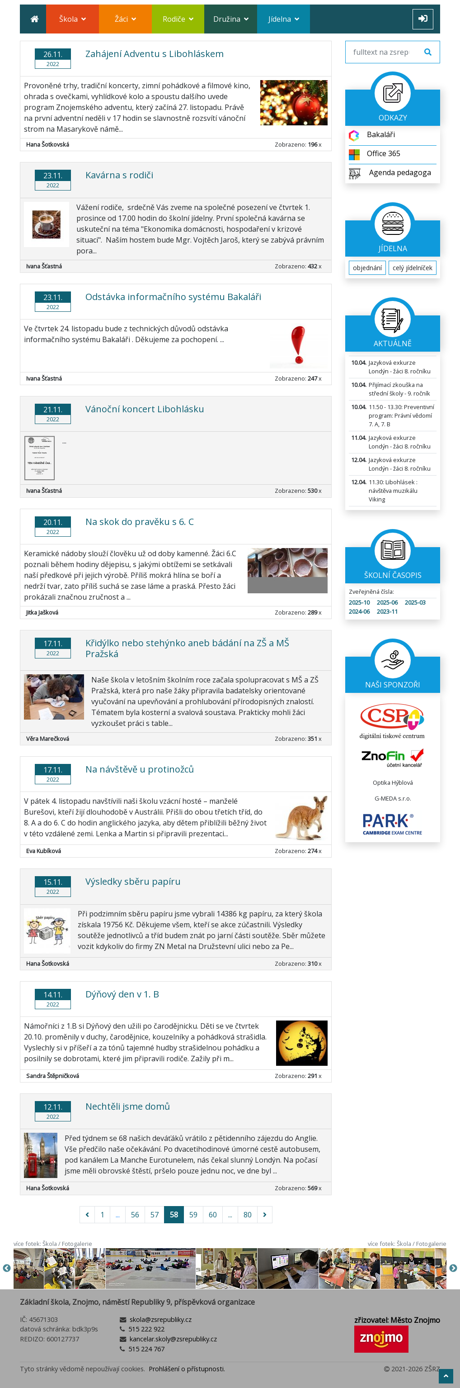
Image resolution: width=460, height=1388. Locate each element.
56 (135, 1215)
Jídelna (283, 19)
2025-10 (359, 602)
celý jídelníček (412, 267)
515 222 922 (145, 1329)
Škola (72, 19)
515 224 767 (145, 1349)
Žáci (125, 19)
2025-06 (387, 602)
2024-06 (359, 611)
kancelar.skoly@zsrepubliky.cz (172, 1339)
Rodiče (178, 19)
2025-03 (415, 602)
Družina (231, 19)
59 (193, 1215)
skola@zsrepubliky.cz (160, 1319)
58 (174, 1215)
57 (154, 1215)
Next (453, 1268)
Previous (6, 1268)
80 (248, 1215)
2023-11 (387, 611)
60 (213, 1215)
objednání (367, 267)
